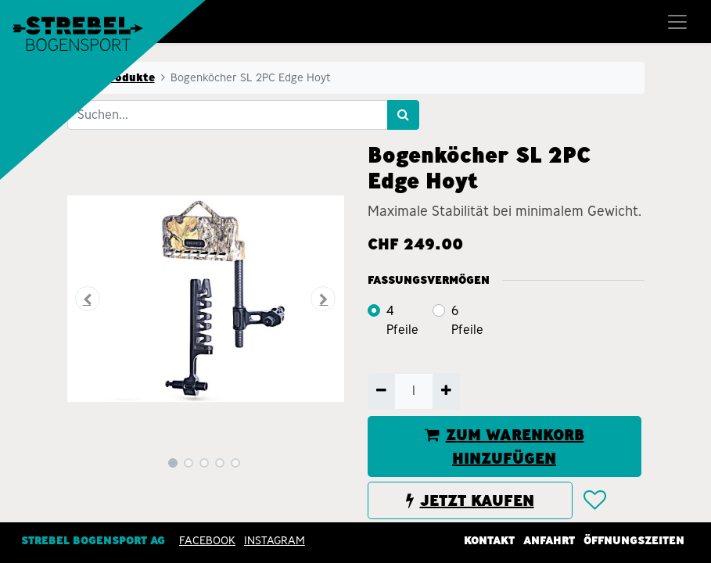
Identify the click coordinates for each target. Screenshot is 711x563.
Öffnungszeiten (634, 540)
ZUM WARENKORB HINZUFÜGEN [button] (504, 446)
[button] (88, 298)
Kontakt (489, 540)
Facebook (207, 540)
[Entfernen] (381, 391)
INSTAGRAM (274, 540)
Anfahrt (549, 540)
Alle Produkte (116, 77)
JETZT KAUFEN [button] (470, 500)
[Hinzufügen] (446, 391)
